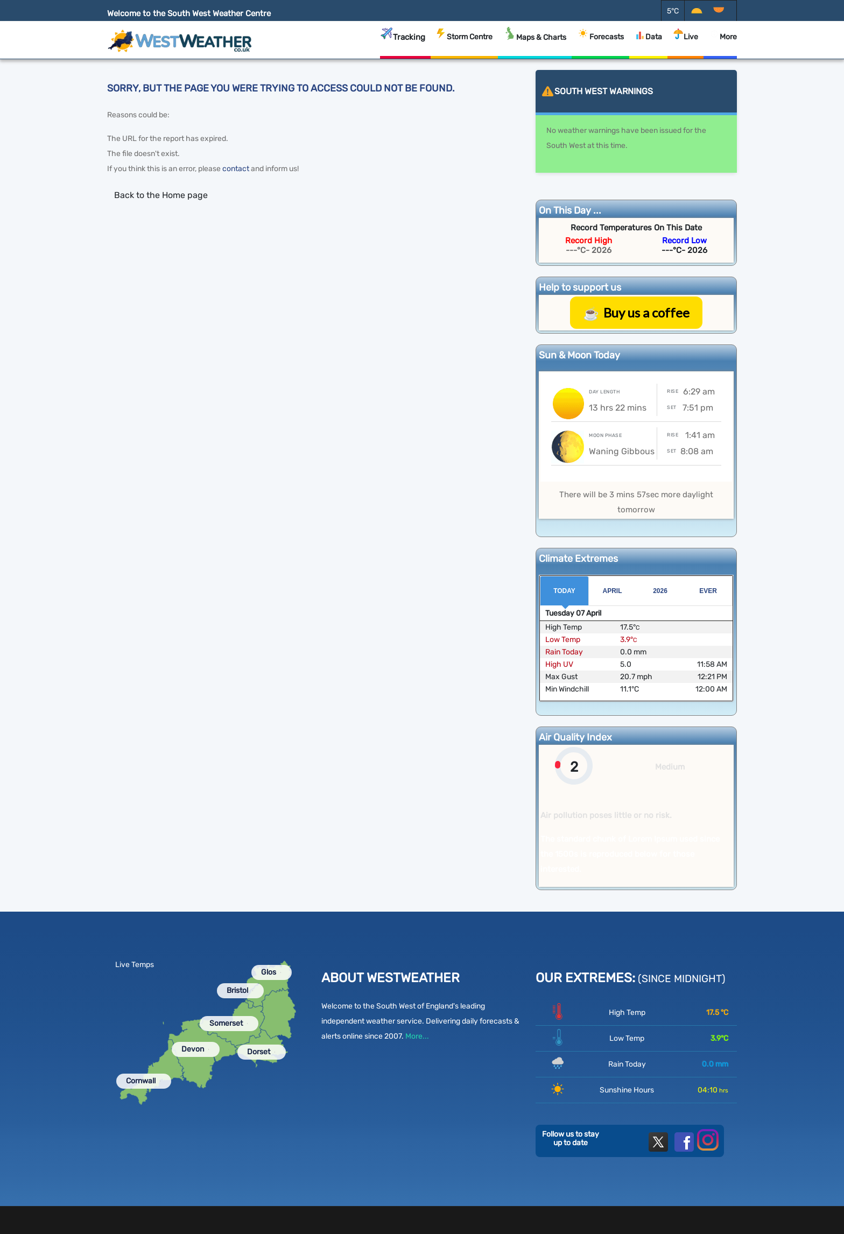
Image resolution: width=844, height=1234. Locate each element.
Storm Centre (464, 44)
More (720, 44)
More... (417, 1036)
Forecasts (600, 43)
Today (564, 591)
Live (685, 44)
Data (648, 45)
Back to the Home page (161, 195)
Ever (708, 591)
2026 (660, 591)
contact (235, 168)
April (612, 591)
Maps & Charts (535, 43)
